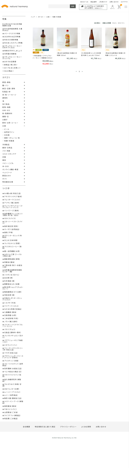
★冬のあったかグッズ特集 (12, 43)
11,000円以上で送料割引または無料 (94, 7)
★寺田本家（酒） (8, 295)
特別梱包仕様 (7, 182)
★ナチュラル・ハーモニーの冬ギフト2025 (12, 47)
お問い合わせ (114, 2)
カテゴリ (6, 77)
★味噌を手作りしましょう (12, 50)
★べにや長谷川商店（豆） (12, 371)
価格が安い (121, 23)
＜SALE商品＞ (8, 71)
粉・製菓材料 (7, 113)
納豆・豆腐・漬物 (8, 88)
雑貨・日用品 (7, 147)
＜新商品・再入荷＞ (10, 65)
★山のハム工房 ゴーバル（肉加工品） (12, 255)
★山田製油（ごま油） (10, 412)
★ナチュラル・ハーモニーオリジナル (12, 58)
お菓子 (5, 119)
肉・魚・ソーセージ (9, 95)
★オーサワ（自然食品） (11, 229)
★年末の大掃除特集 (10, 40)
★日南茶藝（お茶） (9, 315)
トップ (33, 17)
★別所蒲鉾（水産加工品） (12, 368)
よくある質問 (86, 427)
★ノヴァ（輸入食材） (10, 321)
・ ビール (6, 129)
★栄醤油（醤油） (8, 262)
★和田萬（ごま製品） (10, 418)
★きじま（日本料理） (10, 240)
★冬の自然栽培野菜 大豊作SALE (12, 29)
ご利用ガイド (103, 2)
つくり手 (6, 188)
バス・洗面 (6, 151)
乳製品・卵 (6, 91)
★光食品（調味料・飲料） (11, 332)
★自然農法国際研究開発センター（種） (12, 271)
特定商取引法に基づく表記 (45, 427)
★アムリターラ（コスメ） (11, 199)
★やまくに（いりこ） (9, 409)
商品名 (114, 23)
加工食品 (5, 104)
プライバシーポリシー (68, 427)
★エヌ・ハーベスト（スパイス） (12, 222)
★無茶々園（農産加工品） (12, 398)
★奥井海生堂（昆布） (10, 226)
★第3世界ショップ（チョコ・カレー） (12, 288)
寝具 (4, 160)
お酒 (4, 126)
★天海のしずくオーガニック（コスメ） (12, 299)
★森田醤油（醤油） (9, 406)
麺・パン (5, 85)
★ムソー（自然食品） (10, 395)
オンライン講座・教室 (10, 169)
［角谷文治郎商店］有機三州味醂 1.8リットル (115, 54)
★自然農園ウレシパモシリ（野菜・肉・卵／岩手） (12, 214)
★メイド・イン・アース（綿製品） (12, 402)
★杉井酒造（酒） (8, 281)
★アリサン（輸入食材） (11, 203)
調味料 (5, 98)
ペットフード (7, 172)
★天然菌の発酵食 (9, 54)
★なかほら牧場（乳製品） (12, 309)
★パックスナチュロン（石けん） (12, 336)
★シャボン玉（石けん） (11, 275)
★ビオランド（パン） (9, 345)
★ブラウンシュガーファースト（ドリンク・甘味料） (12, 357)
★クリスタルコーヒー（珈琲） (12, 247)
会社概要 (26, 427)
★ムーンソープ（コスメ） (11, 392)
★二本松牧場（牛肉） (10, 318)
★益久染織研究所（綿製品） (11, 380)
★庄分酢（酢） (7, 278)
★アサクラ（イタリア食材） (12, 196)
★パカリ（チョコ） (9, 329)
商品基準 (94, 2)
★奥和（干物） (7, 232)
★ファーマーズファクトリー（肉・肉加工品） (12, 349)
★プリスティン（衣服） (10, 361)
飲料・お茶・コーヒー (10, 123)
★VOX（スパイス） (9, 218)
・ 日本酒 (6, 135)
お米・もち (6, 110)
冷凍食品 (5, 144)
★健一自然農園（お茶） (11, 251)
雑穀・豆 (5, 116)
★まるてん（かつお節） (11, 389)
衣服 (4, 157)
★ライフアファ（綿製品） (11, 415)
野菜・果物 (6, 82)
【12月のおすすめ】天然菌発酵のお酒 (12, 25)
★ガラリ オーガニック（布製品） (12, 236)
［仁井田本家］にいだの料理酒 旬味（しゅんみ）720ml (91, 54)
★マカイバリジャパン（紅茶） (11, 375)
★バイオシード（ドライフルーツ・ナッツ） (12, 325)
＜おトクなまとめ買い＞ (11, 68)
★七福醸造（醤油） (9, 312)
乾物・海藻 (6, 107)
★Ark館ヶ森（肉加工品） (11, 193)
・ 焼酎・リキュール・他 (11, 138)
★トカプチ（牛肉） (9, 303)
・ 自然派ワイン (8, 132)
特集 (4, 18)
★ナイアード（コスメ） (10, 306)
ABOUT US (84, 2)
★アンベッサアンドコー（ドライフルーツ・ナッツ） (12, 207)
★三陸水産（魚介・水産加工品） (12, 266)
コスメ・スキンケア (9, 154)
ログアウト (124, 2)
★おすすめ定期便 (9, 61)
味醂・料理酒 (56, 17)
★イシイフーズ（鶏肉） (10, 210)
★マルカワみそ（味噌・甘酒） (11, 385)
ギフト (4, 179)
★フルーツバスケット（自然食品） (12, 364)
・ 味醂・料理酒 (8, 141)
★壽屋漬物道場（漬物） (11, 259)
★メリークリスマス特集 (11, 33)
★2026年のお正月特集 (11, 36)
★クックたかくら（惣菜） (11, 243)
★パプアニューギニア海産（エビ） (12, 341)
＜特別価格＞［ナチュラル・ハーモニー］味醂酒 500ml (42, 57)
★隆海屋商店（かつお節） (12, 292)
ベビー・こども (8, 163)
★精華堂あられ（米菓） (11, 284)
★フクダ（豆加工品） (10, 353)
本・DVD (5, 166)
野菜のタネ (6, 175)
